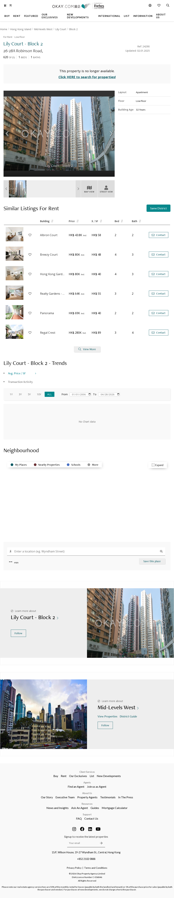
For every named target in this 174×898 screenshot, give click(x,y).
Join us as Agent (96, 786)
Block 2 (73, 29)
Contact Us (91, 818)
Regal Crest (47, 333)
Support (87, 814)
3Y (20, 394)
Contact (158, 235)
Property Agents (87, 797)
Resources (87, 803)
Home (3, 29)
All (49, 394)
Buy (55, 776)
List (92, 776)
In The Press (125, 797)
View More (87, 349)
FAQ (79, 818)
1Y (11, 394)
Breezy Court (49, 255)
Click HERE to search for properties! (87, 77)
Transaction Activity (20, 382)
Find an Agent (76, 786)
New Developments (109, 776)
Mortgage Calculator (115, 807)
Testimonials (108, 797)
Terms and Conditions (95, 867)
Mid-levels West (43, 29)
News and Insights (57, 807)
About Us (87, 793)
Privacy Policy (74, 867)
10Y (39, 394)
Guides (95, 807)
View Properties (108, 716)
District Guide (129, 716)
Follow (18, 633)
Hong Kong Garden (52, 274)
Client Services (87, 771)
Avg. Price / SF (17, 373)
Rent (63, 776)
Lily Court (60, 29)
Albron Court (48, 235)
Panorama (47, 313)
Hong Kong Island (20, 29)
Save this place (152, 561)
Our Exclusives (78, 776)
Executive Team (65, 797)
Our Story (47, 797)
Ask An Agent (79, 807)
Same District (158, 208)
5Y (29, 394)
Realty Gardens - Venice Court (52, 294)
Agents (87, 782)
